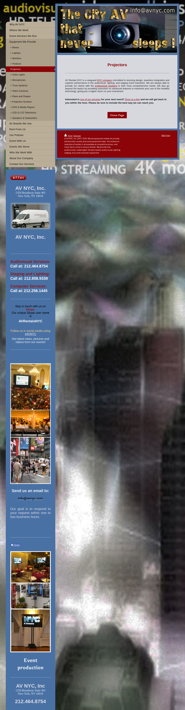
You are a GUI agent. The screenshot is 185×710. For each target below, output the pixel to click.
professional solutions (106, 86)
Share (15, 545)
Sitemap (77, 136)
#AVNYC (30, 334)
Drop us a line (132, 99)
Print (68, 136)
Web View (165, 135)
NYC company (104, 80)
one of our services (90, 99)
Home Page (117, 115)
